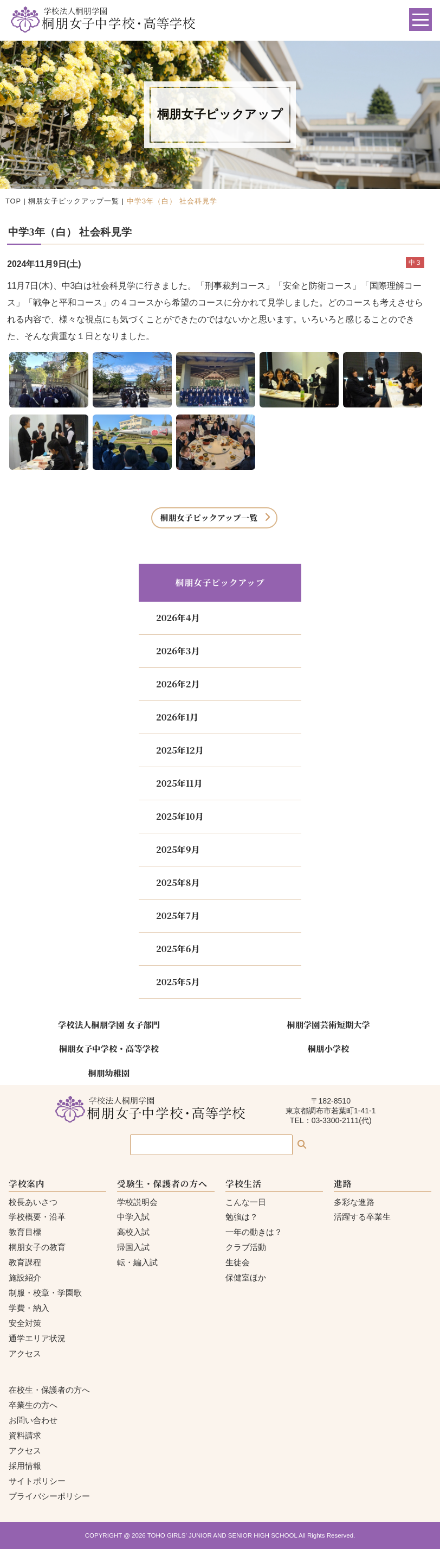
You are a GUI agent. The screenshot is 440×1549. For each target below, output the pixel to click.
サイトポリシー (37, 1481)
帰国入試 (133, 1247)
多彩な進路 (354, 1202)
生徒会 (237, 1262)
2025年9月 (177, 849)
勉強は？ (241, 1216)
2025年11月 (179, 783)
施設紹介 (25, 1277)
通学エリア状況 (37, 1338)
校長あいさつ (33, 1202)
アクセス (25, 1353)
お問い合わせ (33, 1420)
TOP (13, 201)
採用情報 (25, 1465)
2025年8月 (177, 882)
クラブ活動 (245, 1247)
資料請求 (25, 1435)
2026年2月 (177, 684)
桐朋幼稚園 (109, 1073)
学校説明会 (137, 1202)
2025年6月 (177, 948)
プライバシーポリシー (49, 1496)
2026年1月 (177, 717)
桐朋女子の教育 (37, 1247)
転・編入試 (137, 1262)
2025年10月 (180, 816)
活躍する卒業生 (362, 1216)
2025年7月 (177, 915)
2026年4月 (177, 617)
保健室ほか (245, 1277)
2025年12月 (180, 750)
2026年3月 (177, 651)
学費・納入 (29, 1307)
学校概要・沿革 (37, 1216)
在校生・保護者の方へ (49, 1389)
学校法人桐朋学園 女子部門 (109, 1024)
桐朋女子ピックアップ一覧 (73, 201)
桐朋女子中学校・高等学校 (109, 1048)
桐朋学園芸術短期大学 (328, 1024)
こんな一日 (245, 1202)
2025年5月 (177, 982)
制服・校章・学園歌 (45, 1292)
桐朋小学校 (329, 1048)
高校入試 (133, 1231)
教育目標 (25, 1231)
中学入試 (133, 1216)
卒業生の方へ (33, 1405)
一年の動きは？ (253, 1231)
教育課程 (25, 1262)
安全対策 (25, 1323)
